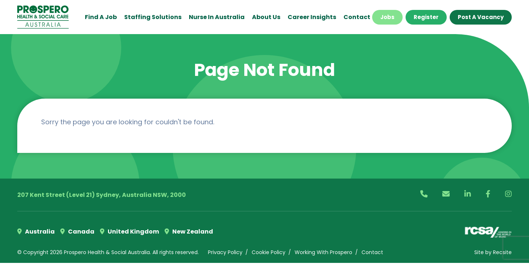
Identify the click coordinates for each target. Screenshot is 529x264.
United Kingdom (129, 231)
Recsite (502, 252)
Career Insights (312, 17)
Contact (356, 17)
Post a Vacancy (481, 17)
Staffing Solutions (152, 17)
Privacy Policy (225, 252)
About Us (266, 17)
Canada (77, 231)
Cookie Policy (268, 252)
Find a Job (101, 17)
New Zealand (189, 231)
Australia (36, 231)
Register (426, 17)
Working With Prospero (323, 252)
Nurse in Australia (217, 17)
